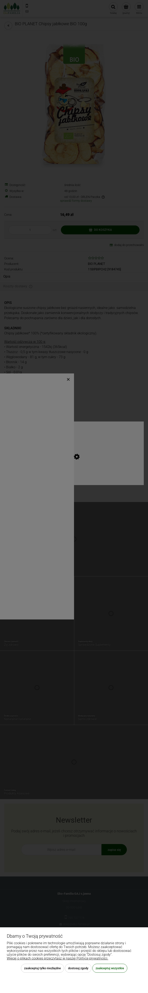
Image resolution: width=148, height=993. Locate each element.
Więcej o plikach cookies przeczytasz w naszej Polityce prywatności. (57, 958)
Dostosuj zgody (78, 968)
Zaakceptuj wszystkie (110, 968)
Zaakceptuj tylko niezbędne (42, 968)
